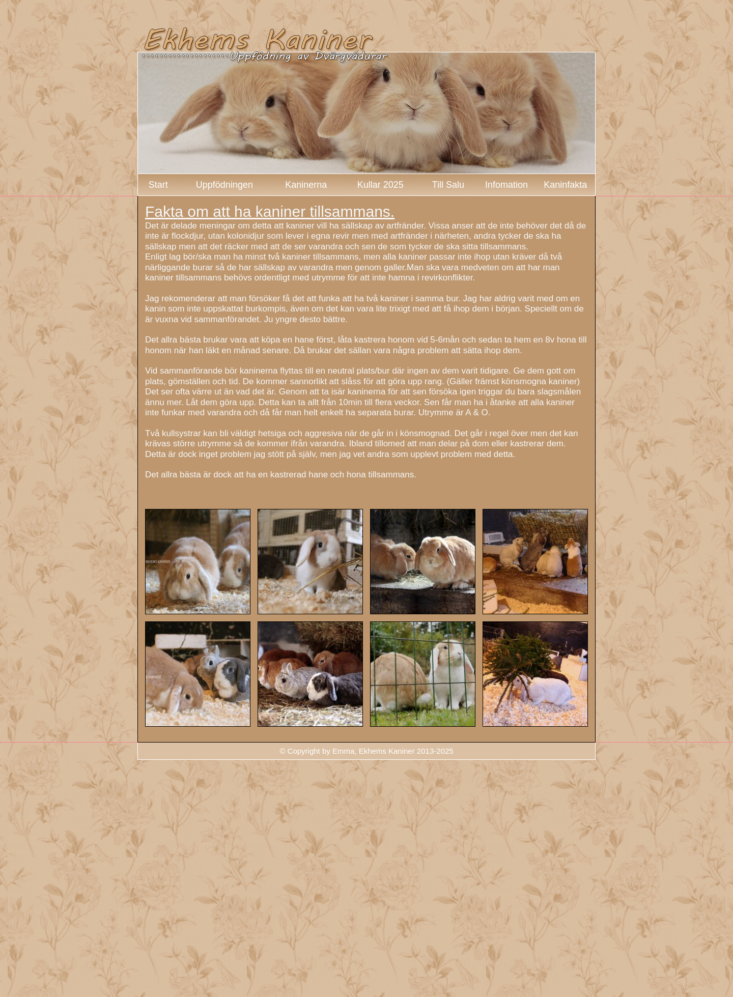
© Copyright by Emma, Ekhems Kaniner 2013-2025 (366, 751)
